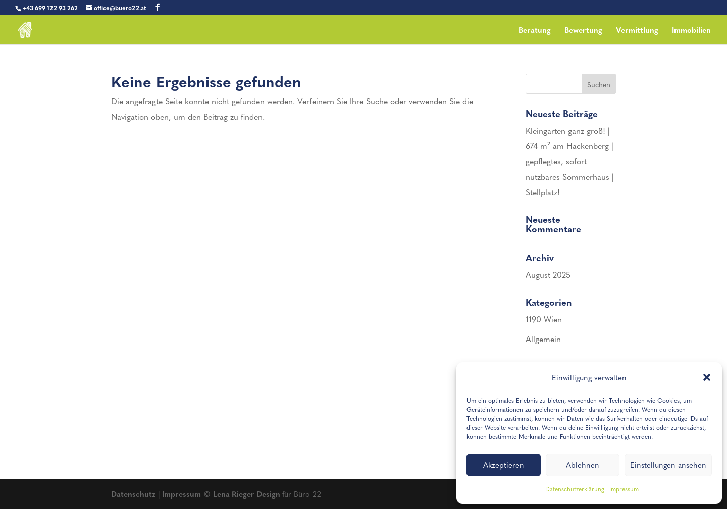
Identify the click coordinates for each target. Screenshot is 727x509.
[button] (707, 377)
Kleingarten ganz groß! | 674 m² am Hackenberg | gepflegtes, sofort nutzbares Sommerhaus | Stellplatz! (570, 161)
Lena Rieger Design (247, 493)
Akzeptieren (503, 464)
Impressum (624, 488)
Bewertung (583, 30)
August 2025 (548, 274)
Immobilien (691, 30)
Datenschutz (133, 493)
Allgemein (543, 339)
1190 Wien (544, 319)
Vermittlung (637, 30)
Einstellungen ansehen (668, 464)
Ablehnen (582, 464)
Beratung (534, 30)
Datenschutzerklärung (574, 488)
